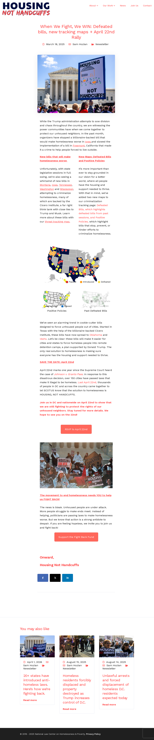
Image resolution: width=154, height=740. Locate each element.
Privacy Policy (93, 734)
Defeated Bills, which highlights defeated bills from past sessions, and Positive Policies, (93, 213)
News (123, 5)
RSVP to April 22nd (76, 429)
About (92, 5)
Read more (30, 700)
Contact (147, 5)
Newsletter (102, 44)
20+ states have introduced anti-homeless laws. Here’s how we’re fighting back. (36, 684)
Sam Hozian (80, 44)
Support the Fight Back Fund (76, 536)
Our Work (108, 5)
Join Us (134, 5)
